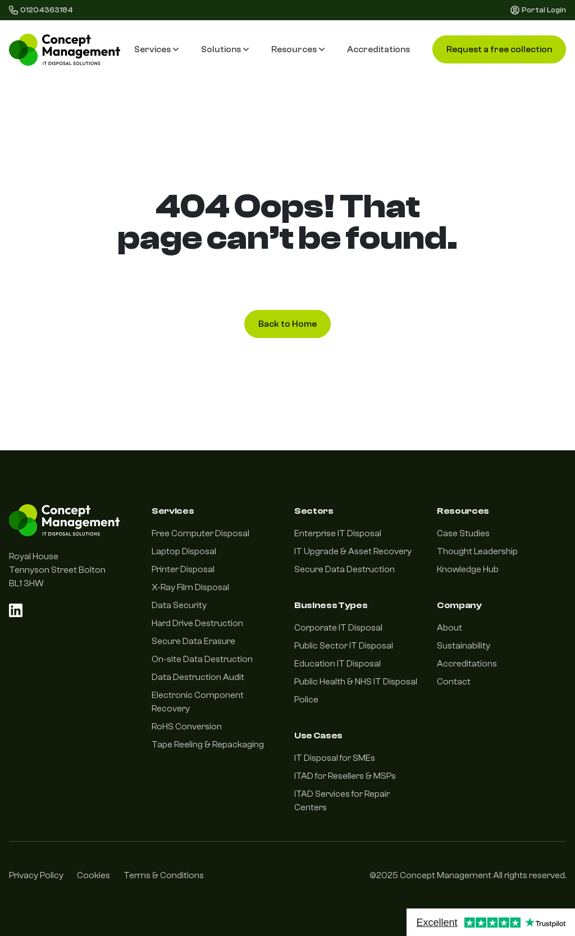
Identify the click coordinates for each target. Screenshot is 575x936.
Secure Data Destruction (344, 569)
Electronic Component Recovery (198, 702)
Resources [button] (298, 49)
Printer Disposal (183, 569)
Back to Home (287, 324)
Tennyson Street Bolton (57, 570)
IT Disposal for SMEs (334, 758)
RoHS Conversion (187, 727)
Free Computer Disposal (200, 533)
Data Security (179, 605)
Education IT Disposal (337, 664)
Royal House (33, 556)
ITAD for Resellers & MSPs (345, 776)
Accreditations (378, 49)
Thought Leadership (477, 551)
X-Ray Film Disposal (190, 587)
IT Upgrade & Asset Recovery (353, 551)
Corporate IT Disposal (338, 628)
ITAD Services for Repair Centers (342, 800)
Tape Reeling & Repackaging (208, 744)
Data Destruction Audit (198, 677)
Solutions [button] (225, 49)
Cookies (93, 875)
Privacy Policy (36, 875)
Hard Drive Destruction (197, 623)
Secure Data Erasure (193, 641)
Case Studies (463, 533)
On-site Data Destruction (202, 659)
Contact (454, 682)
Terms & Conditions (164, 875)
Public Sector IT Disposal (343, 646)
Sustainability (463, 646)
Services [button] (156, 49)
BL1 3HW (26, 583)
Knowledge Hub (468, 569)
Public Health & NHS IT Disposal (355, 682)
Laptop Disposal (184, 551)
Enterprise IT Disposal (337, 533)
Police (306, 700)
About (449, 628)
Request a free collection (499, 49)
